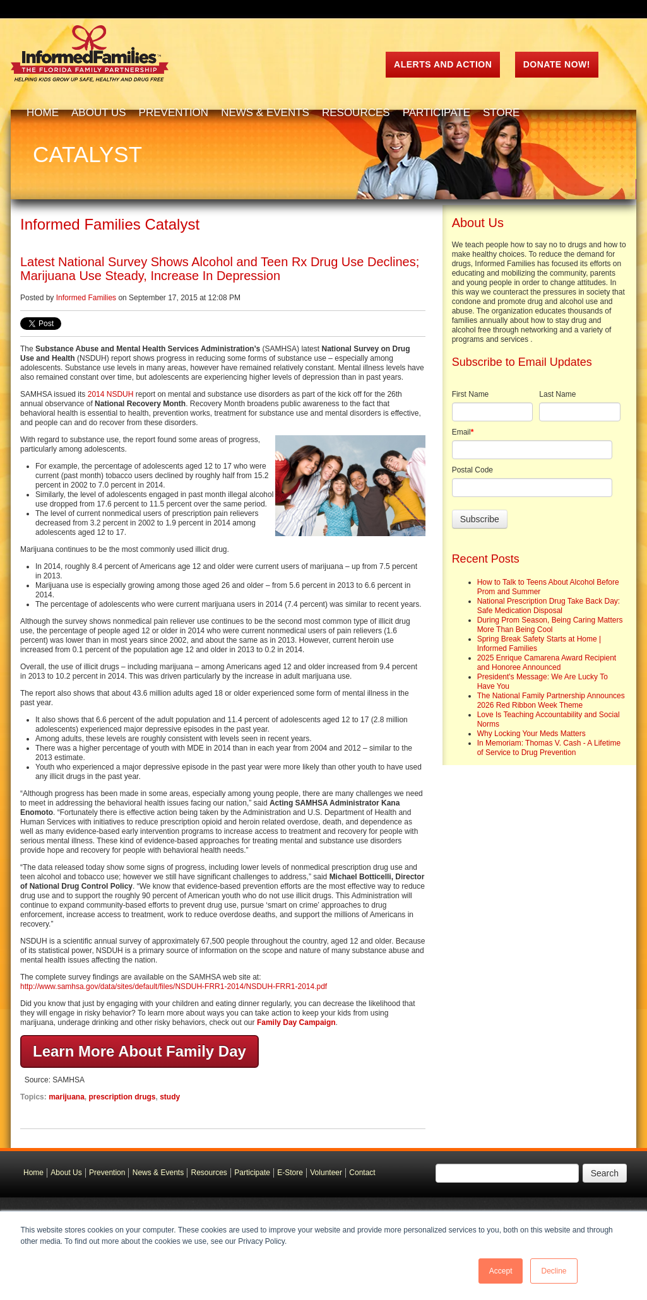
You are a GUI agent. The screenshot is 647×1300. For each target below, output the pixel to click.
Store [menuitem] (501, 113)
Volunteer (326, 1172)
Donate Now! (556, 64)
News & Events (158, 1172)
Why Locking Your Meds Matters (531, 733)
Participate (252, 1172)
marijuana (67, 1096)
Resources (209, 1172)
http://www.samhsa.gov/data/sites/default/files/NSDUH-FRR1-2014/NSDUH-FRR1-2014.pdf (173, 986)
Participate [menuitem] (436, 113)
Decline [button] (553, 1271)
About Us (65, 1172)
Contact (362, 1172)
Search (605, 1173)
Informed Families (86, 297)
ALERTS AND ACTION (443, 64)
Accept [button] (501, 1271)
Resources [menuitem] (356, 113)
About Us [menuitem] (98, 113)
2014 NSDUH (111, 394)
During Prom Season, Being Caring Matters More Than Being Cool (550, 625)
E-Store (290, 1172)
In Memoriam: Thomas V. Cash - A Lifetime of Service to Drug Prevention (548, 748)
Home (33, 1172)
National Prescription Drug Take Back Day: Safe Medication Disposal (548, 606)
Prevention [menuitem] (174, 113)
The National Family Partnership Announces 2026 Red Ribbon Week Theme (551, 700)
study (170, 1096)
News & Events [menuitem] (265, 113)
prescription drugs (122, 1096)
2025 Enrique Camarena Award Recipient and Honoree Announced (547, 662)
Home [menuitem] (43, 113)
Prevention (107, 1172)
